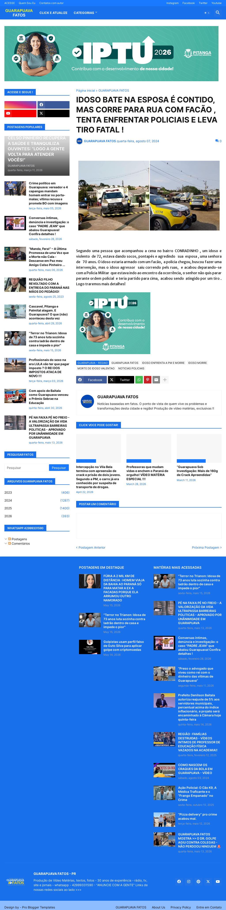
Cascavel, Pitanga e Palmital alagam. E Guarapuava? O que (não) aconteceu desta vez (48, 312)
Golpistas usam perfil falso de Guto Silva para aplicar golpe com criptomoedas (124, 645)
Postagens (17, 539)
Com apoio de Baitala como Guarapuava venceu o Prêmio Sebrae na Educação (48, 397)
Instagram (172, 3)
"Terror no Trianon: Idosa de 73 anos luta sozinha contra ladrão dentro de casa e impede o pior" (48, 339)
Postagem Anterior (92, 547)
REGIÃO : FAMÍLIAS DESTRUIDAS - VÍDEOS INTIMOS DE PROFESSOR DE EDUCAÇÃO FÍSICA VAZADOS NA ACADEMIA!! (199, 742)
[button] (207, 13)
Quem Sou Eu (27, 3)
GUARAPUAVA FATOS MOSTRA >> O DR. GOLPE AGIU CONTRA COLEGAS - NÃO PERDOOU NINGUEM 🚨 (199, 840)
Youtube (216, 3)
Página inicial (85, 90)
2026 (37, 516)
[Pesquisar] (27, 467)
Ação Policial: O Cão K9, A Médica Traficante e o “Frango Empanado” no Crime (197, 794)
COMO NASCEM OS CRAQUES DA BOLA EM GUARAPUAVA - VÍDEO (195, 769)
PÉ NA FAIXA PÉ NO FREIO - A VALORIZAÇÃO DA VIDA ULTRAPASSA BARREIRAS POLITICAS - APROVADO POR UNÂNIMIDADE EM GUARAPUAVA (49, 427)
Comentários (19, 543)
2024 (37, 500)
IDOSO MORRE (197, 362)
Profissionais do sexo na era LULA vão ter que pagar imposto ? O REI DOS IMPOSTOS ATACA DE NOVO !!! (49, 368)
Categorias (84, 13)
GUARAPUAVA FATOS (113, 90)
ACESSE (9, 3)
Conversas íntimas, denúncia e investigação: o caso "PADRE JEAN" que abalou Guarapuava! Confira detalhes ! (49, 226)
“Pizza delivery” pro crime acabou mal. (197, 816)
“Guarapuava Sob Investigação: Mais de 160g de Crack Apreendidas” (197, 471)
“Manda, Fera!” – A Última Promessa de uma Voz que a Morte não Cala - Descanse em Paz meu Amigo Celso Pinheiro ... (49, 257)
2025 (37, 508)
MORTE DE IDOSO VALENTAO (96, 368)
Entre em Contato (209, 907)
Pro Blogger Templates (38, 907)
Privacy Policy (181, 907)
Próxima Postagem (205, 547)
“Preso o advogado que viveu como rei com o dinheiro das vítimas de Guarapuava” (195, 674)
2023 (37, 492)
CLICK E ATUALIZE (54, 13)
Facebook (189, 3)
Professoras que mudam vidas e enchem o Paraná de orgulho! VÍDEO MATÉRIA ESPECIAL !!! (147, 473)
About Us (158, 907)
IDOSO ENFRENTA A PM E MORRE (163, 362)
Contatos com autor (51, 3)
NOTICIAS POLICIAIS (131, 368)
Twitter (203, 3)
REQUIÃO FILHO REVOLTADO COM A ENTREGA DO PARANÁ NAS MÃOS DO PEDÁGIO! (49, 285)
